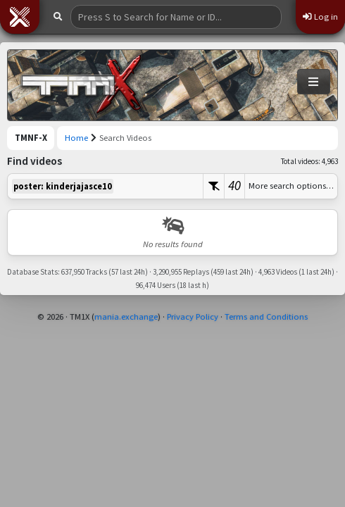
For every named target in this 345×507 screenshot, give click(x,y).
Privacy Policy (192, 316)
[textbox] (105, 186)
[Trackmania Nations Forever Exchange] (81, 85)
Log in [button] (320, 16)
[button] (19, 17)
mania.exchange (126, 316)
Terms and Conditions (266, 316)
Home (76, 137)
